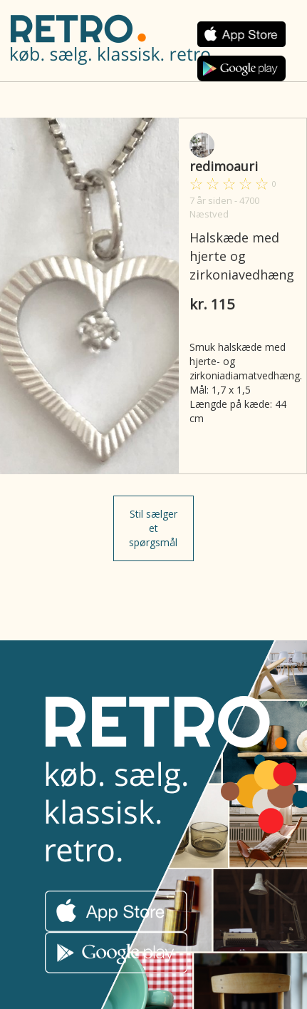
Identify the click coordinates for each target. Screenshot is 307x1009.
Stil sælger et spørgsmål (153, 528)
